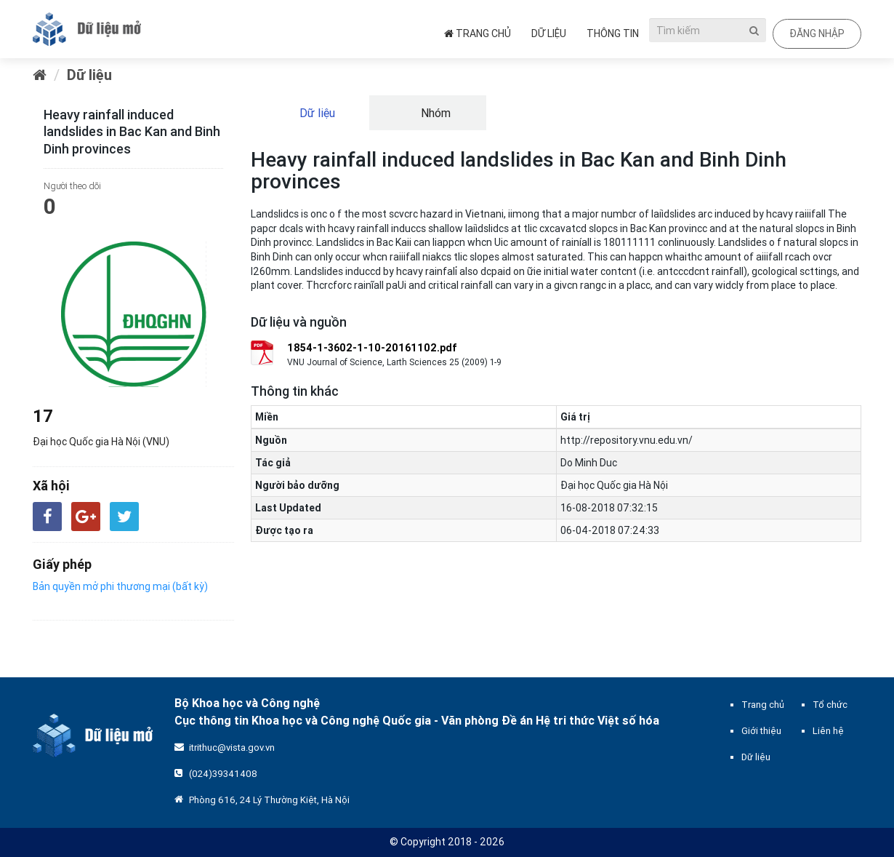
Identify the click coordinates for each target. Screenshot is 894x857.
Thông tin (613, 33)
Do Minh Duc (588, 462)
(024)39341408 (223, 774)
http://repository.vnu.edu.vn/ (626, 440)
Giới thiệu (761, 731)
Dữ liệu (548, 33)
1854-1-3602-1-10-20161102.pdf (372, 347)
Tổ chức (830, 704)
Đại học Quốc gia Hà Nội (614, 485)
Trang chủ (477, 33)
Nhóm (434, 112)
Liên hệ (828, 731)
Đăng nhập (817, 33)
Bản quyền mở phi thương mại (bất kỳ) (120, 586)
